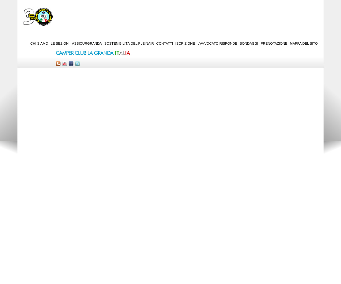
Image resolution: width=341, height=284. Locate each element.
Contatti (164, 43)
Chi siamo (39, 43)
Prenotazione (273, 43)
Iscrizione (185, 43)
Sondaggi (249, 43)
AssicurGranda (87, 43)
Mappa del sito (304, 43)
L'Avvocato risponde (217, 43)
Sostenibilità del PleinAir (129, 43)
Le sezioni (60, 43)
